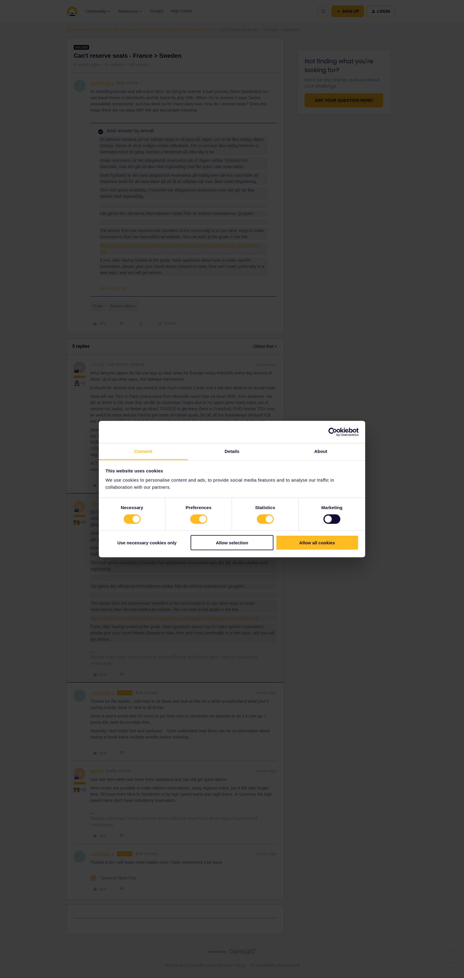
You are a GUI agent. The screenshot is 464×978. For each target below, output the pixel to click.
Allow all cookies (317, 542)
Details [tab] (232, 451)
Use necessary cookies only (146, 542)
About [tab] (320, 451)
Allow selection (232, 542)
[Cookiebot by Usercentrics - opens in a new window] (333, 431)
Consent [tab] (143, 451)
